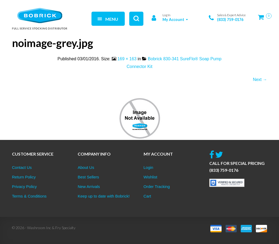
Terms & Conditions (29, 196)
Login (148, 167)
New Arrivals (89, 186)
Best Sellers (88, 177)
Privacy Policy (24, 186)
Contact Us (22, 167)
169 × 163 (126, 59)
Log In (166, 15)
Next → (260, 79)
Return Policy (24, 177)
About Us (86, 167)
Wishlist (150, 177)
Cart (147, 196)
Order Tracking (157, 186)
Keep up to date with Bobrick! (104, 196)
